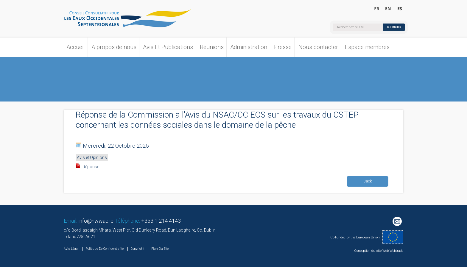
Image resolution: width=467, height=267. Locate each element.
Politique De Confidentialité (105, 249)
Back (367, 181)
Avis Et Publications (168, 47)
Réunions (212, 47)
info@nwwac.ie (95, 221)
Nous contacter (318, 47)
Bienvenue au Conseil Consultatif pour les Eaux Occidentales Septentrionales (377, 9)
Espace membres (367, 47)
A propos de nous (114, 47)
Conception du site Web (371, 251)
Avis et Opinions (92, 157)
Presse (283, 47)
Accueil (76, 47)
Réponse (90, 166)
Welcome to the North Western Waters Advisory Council (388, 9)
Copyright (137, 249)
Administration (249, 47)
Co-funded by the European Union (355, 237)
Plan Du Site (160, 249)
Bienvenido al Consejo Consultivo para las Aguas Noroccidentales (399, 9)
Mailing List (398, 222)
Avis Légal (71, 249)
